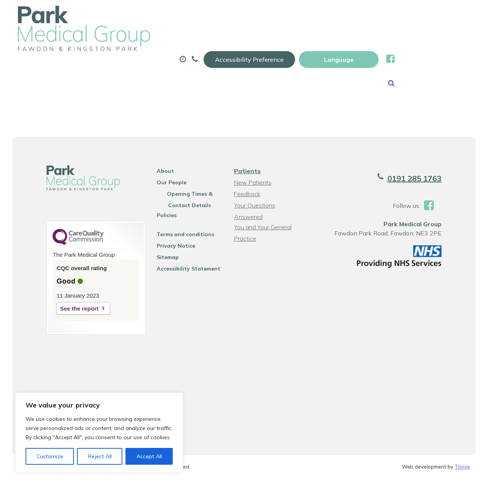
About (119, 38)
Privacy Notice (171, 253)
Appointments (188, 38)
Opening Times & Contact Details (186, 203)
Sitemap (163, 265)
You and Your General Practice (262, 236)
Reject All (100, 456)
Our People (166, 190)
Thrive (462, 476)
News (187, 64)
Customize (50, 456)
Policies (162, 223)
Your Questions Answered (253, 214)
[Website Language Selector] (414, 14)
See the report (68, 316)
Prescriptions (262, 38)
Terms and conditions (180, 242)
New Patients (126, 64)
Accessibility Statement (183, 276)
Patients (246, 179)
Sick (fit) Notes (332, 38)
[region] (99, 433)
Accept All (149, 456)
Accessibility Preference (325, 14)
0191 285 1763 (425, 186)
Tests (391, 38)
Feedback (246, 202)
